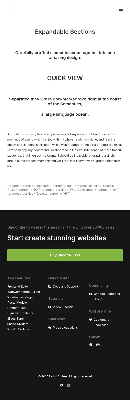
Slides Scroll (15, 318)
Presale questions (65, 327)
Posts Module (17, 302)
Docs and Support (65, 286)
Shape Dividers (17, 324)
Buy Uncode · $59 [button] (65, 255)
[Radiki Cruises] (12, 10)
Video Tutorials (63, 307)
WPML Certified (18, 329)
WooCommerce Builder (23, 292)
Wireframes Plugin (20, 297)
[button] (120, 10)
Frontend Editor (18, 286)
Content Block (17, 308)
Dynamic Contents (20, 313)
